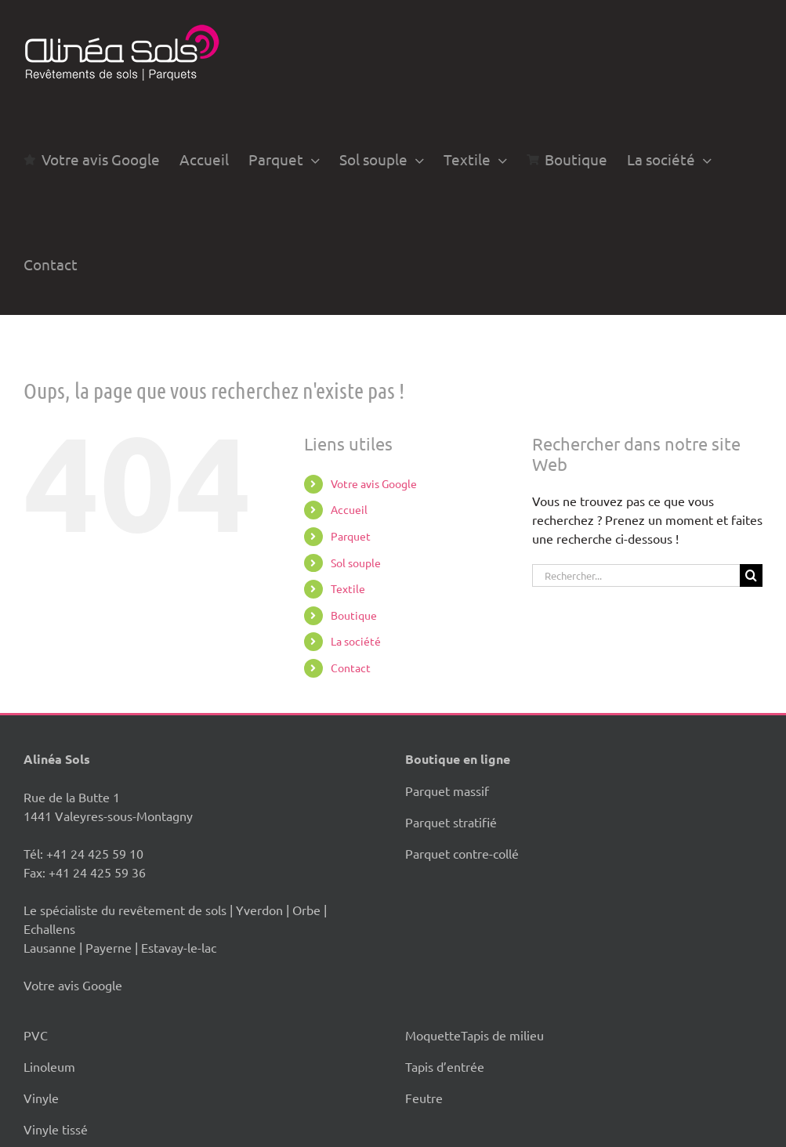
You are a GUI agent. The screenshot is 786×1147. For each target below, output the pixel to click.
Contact (351, 667)
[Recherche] (751, 575)
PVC (36, 1035)
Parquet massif (447, 790)
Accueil (349, 509)
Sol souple (356, 562)
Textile (348, 588)
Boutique (354, 615)
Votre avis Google (374, 483)
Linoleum (49, 1066)
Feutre (424, 1097)
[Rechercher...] (636, 575)
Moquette (433, 1035)
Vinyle (41, 1097)
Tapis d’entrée (444, 1066)
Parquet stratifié (451, 822)
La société (356, 641)
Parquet (351, 536)
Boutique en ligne (457, 759)
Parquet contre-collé (462, 853)
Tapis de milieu (502, 1035)
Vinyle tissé (56, 1129)
